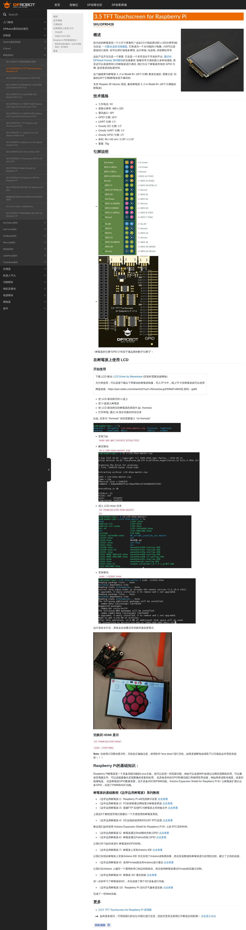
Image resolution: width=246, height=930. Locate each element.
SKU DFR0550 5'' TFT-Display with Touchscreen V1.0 (21, 124)
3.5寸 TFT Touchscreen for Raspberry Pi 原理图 (125, 909)
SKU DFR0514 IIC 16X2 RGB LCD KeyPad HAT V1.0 (21, 95)
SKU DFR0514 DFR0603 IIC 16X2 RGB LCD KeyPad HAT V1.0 (24, 86)
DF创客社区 (94, 4)
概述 (55, 16)
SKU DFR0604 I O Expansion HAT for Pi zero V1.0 (24, 160)
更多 (55, 50)
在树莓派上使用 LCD (63, 28)
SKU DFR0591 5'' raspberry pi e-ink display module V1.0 (22, 134)
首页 (57, 4)
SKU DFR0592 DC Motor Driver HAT (23, 152)
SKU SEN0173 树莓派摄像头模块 (21, 61)
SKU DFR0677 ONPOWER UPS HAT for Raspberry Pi (24, 214)
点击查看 (163, 799)
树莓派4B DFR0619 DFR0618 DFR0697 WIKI (24, 198)
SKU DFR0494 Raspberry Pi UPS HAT (23, 78)
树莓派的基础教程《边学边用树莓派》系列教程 (68, 45)
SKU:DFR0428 (103, 24)
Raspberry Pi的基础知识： (66, 40)
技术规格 (57, 20)
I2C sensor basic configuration (19, 206)
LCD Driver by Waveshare (127, 376)
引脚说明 (57, 24)
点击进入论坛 (208, 916)
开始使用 (58, 32)
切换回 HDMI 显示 (62, 36)
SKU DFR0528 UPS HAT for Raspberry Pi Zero (24, 188)
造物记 (74, 4)
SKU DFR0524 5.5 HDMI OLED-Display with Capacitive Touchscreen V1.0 (24, 105)
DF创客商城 (119, 4)
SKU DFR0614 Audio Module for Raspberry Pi (20, 169)
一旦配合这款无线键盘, (115, 46)
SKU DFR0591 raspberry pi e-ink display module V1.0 (24, 143)
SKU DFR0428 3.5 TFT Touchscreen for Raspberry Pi (23, 70)
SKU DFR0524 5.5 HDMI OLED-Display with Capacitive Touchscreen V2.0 (24, 115)
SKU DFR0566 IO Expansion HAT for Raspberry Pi (22, 179)
